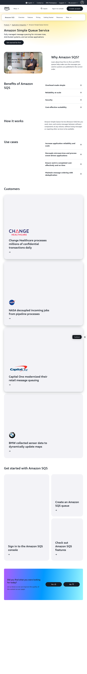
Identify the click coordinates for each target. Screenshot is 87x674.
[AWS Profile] (82, 2)
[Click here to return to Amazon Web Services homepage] (7, 10)
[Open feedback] (85, 337)
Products (6, 25)
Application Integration (19, 25)
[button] (75, 8)
